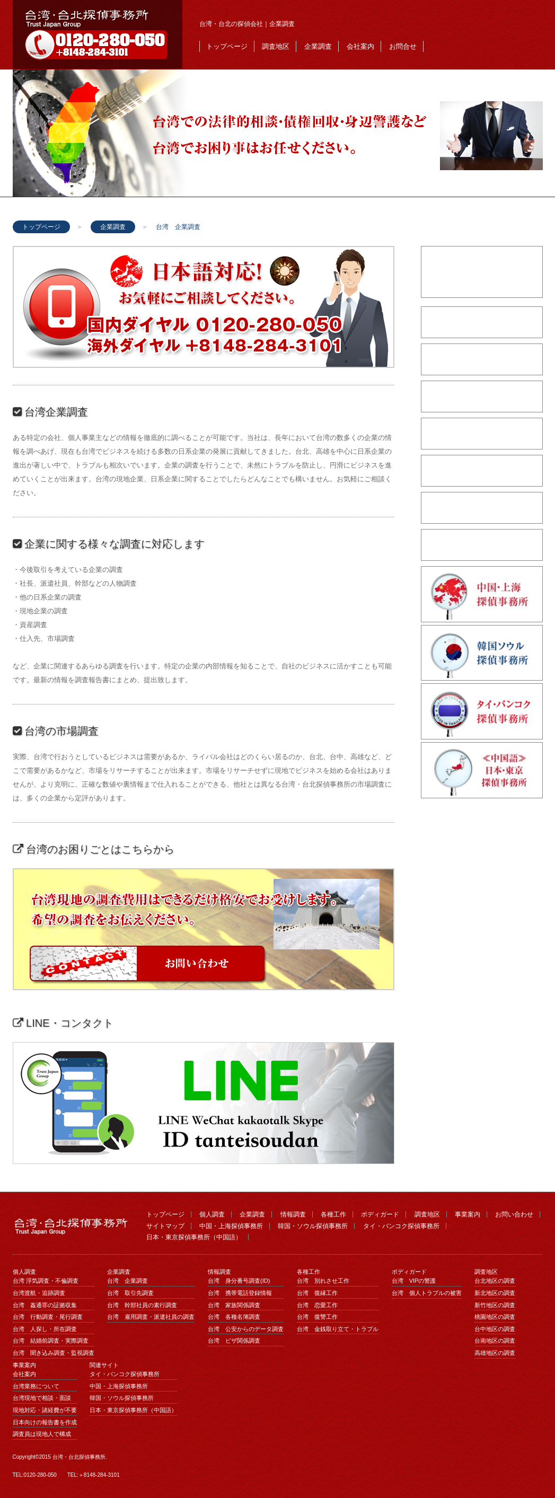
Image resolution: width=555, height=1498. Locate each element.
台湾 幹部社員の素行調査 (142, 1305)
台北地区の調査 (494, 1280)
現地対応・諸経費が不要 (45, 1410)
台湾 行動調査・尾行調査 (48, 1317)
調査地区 (275, 46)
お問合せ (403, 46)
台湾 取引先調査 (130, 1293)
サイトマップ (165, 1226)
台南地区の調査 (494, 1340)
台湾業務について (36, 1386)
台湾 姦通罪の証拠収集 (45, 1305)
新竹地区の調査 (494, 1305)
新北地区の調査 (494, 1293)
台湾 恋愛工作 (317, 1305)
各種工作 (333, 1214)
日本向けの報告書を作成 (45, 1422)
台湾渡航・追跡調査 (39, 1293)
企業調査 (318, 46)
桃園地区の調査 (494, 1317)
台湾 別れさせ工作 (323, 1280)
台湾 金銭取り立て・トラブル (337, 1329)
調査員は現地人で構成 (42, 1434)
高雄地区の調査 (494, 1353)
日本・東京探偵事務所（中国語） (194, 1237)
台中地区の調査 (494, 1329)
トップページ (227, 46)
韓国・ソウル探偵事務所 (313, 1226)
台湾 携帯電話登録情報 (240, 1293)
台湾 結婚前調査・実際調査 (51, 1340)
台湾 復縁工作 (317, 1293)
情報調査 (293, 1214)
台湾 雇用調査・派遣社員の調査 (151, 1317)
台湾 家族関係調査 (234, 1305)
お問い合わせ (514, 1214)
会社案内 (360, 46)
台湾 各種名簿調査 (234, 1317)
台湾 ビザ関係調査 (234, 1340)
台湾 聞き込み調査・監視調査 (53, 1353)
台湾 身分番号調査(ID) (239, 1280)
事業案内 (467, 1214)
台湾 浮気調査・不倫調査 (45, 1280)
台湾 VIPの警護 (414, 1280)
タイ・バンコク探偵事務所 (401, 1226)
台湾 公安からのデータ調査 (246, 1329)
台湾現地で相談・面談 (42, 1398)
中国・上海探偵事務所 (231, 1226)
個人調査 (212, 1214)
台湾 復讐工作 (317, 1317)
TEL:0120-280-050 (35, 1475)
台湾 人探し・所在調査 (45, 1329)
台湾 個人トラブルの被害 (427, 1293)
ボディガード (380, 1214)
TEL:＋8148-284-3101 (93, 1475)
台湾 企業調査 (127, 1280)
